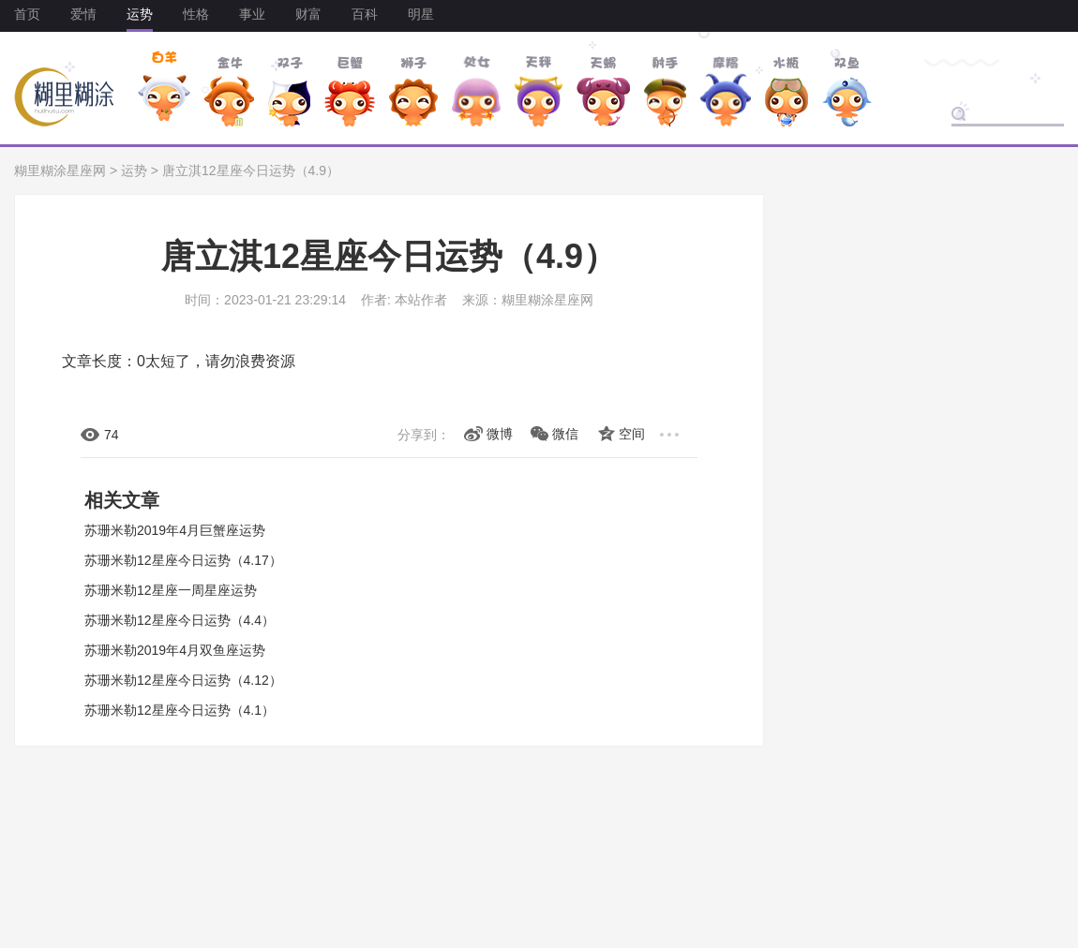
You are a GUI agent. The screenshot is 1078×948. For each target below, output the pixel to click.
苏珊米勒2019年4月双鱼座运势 (174, 650)
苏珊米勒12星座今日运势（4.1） (179, 710)
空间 (632, 433)
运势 (140, 14)
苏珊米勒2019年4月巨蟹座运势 (174, 530)
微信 (565, 433)
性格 (196, 14)
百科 (365, 14)
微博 (500, 433)
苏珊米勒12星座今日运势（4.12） (183, 680)
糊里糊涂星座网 (60, 170)
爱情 (83, 14)
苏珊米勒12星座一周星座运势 (170, 590)
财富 (308, 14)
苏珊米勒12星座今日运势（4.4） (179, 620)
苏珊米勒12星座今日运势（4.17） (183, 560)
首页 (27, 14)
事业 (252, 14)
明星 (421, 14)
